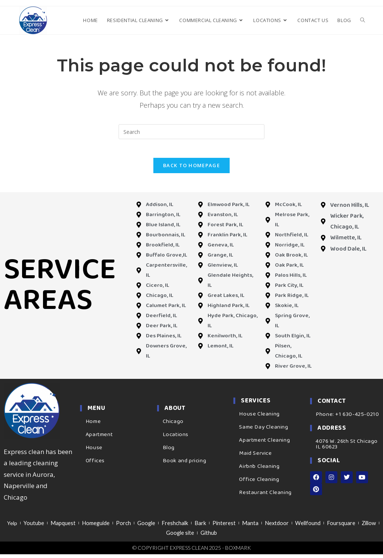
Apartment (99, 438)
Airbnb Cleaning (259, 470)
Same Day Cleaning (263, 431)
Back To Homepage (191, 169)
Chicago (173, 425)
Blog (169, 451)
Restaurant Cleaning (265, 497)
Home (93, 425)
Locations (176, 438)
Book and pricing (184, 464)
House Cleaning (259, 418)
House (94, 451)
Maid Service (255, 457)
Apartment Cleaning (264, 444)
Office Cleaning (259, 483)
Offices (95, 464)
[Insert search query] (191, 131)
